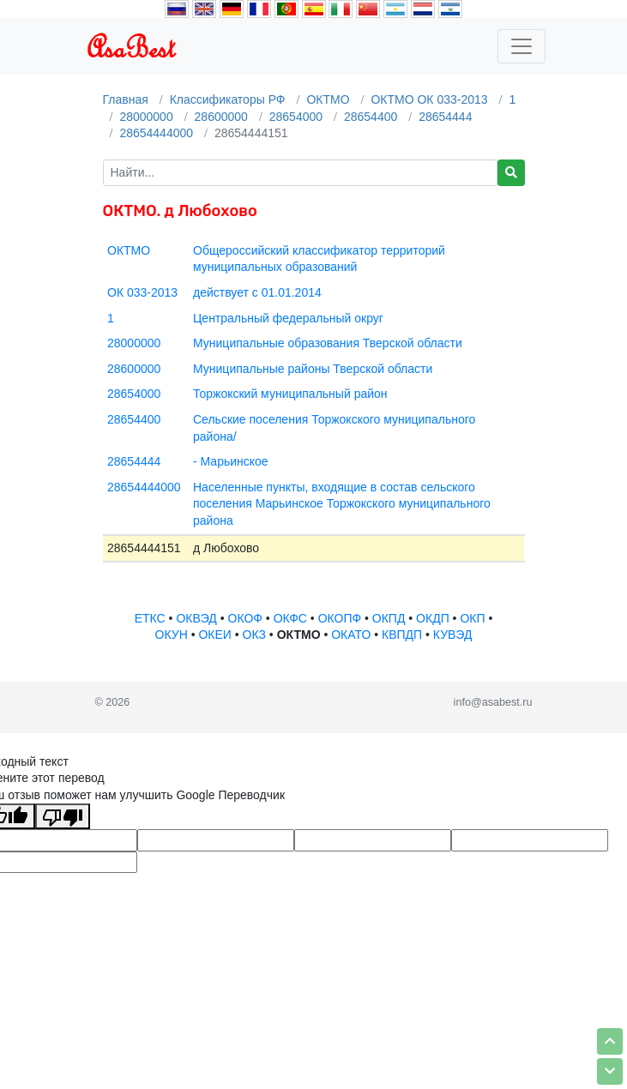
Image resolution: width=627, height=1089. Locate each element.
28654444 (445, 116)
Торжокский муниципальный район (290, 393)
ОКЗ (254, 634)
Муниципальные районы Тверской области (312, 369)
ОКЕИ (214, 634)
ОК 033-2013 (142, 292)
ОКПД (389, 618)
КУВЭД (453, 634)
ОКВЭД (196, 618)
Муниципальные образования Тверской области (327, 343)
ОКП (472, 618)
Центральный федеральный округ (288, 318)
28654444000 (156, 133)
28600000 (221, 116)
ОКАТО (351, 634)
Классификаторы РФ (228, 99)
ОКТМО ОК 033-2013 (429, 99)
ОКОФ (245, 618)
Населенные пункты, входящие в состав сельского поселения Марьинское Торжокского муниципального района (342, 503)
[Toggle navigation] (521, 46)
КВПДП (402, 634)
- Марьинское (230, 461)
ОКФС (290, 618)
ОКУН (171, 634)
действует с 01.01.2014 (257, 292)
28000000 (145, 116)
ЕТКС (150, 618)
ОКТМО (327, 99)
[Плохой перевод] (62, 816)
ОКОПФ (339, 618)
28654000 (296, 116)
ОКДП (432, 618)
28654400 (370, 116)
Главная (125, 99)
